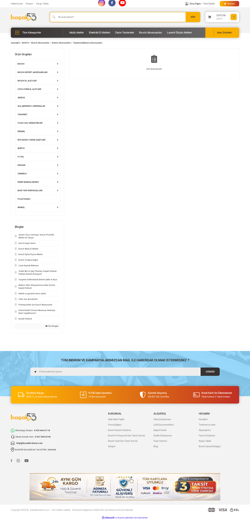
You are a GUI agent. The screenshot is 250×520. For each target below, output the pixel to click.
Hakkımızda (17, 3)
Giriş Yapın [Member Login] (195, 3)
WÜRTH (21, 148)
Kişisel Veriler (160, 430)
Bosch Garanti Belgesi (210, 446)
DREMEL (21, 131)
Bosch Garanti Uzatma (119, 430)
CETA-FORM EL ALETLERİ (29, 89)
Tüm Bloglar (52, 326)
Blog (156, 446)
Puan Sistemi (160, 441)
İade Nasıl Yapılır (116, 419)
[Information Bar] (229, 3)
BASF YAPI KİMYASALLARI (30, 190)
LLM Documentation (164, 424)
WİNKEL (21, 207)
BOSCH (21, 64)
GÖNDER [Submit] (210, 371)
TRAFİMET (22, 114)
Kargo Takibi (42, 3)
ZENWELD (22, 174)
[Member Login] (186, 3)
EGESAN (21, 165)
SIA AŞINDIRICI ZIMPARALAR (31, 106)
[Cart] (222, 17)
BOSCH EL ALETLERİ (27, 81)
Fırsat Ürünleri (24, 199)
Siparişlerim (205, 430)
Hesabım (203, 419)
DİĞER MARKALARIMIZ (28, 182)
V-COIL (21, 157)
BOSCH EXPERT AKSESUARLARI (33, 72)
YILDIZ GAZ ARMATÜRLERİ (30, 123)
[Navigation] (37, 32)
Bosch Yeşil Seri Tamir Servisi (123, 441)
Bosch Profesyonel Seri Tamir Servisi (126, 435)
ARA (193, 16)
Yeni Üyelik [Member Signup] (209, 3)
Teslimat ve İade (207, 424)
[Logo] (23, 17)
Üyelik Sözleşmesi (163, 435)
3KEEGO (21, 98)
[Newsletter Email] (125, 372)
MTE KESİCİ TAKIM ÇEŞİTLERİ (31, 140)
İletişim (29, 3)
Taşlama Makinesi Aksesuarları (87, 43)
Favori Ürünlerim (207, 435)
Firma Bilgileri (114, 424)
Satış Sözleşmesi (162, 419)
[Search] (125, 17)
